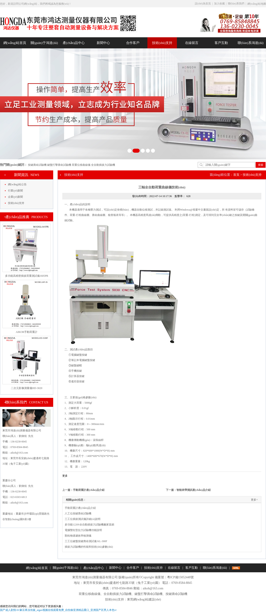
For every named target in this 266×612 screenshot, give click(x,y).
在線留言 (191, 43)
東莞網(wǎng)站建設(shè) (144, 599)
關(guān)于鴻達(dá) (44, 43)
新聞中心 (103, 43)
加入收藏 (219, 3)
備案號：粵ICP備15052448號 (174, 577)
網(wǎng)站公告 (17, 184)
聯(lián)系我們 (236, 3)
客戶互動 (221, 43)
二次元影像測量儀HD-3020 (26, 388)
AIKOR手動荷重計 (26, 332)
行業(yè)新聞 (15, 190)
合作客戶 (132, 43)
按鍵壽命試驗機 (37, 164)
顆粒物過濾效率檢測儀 (78, 535)
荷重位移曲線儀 (81, 164)
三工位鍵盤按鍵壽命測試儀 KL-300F (86, 541)
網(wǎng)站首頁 (14, 43)
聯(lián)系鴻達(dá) (251, 43)
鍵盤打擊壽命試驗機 (59, 164)
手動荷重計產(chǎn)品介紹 (88, 490)
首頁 (236, 174)
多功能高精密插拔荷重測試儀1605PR (26, 275)
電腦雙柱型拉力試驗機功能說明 (83, 530)
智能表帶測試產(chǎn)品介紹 (193, 490)
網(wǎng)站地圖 (256, 3)
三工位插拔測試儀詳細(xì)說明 (82, 519)
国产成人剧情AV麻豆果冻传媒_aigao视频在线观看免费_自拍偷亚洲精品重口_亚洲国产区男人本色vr (58, 610)
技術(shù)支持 (162, 43)
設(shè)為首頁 (203, 3)
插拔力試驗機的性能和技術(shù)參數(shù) (89, 546)
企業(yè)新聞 (15, 196)
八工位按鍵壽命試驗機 (78, 513)
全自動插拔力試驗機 (103, 164)
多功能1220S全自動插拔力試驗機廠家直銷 (89, 524)
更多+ (254, 499)
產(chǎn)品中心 (74, 43)
